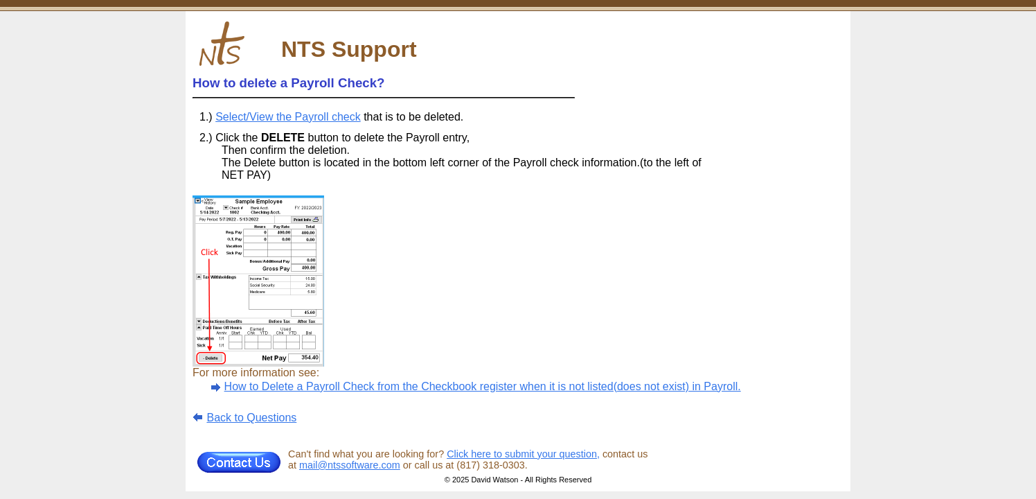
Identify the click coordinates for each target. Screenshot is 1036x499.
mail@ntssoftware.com (349, 465)
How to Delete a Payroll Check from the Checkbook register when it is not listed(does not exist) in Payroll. (482, 386)
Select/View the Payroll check (288, 117)
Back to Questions (251, 417)
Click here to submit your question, (523, 453)
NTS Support (349, 49)
